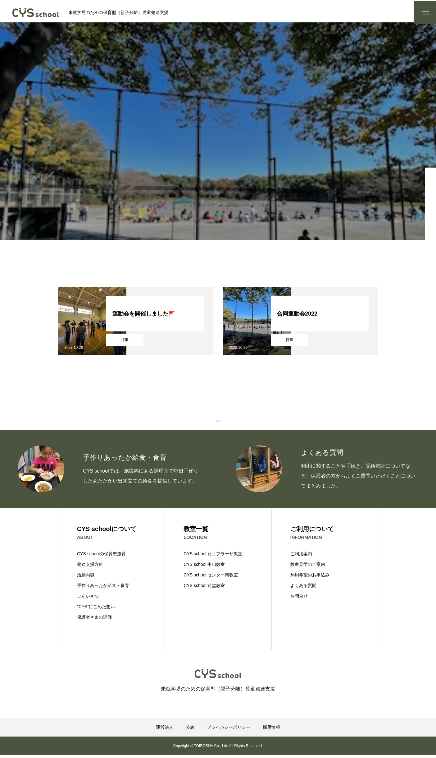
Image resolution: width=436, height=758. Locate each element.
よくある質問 (303, 588)
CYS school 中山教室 (204, 567)
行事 (125, 342)
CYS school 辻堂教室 (204, 588)
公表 (190, 730)
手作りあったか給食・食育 (103, 588)
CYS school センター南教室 (211, 577)
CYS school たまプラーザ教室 (213, 556)
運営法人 (164, 730)
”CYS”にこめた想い (96, 609)
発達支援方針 (90, 567)
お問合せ (299, 599)
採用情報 (271, 730)
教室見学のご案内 (307, 567)
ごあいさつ (88, 599)
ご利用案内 (301, 556)
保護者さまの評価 (94, 620)
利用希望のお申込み (309, 577)
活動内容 (85, 577)
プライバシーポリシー (228, 730)
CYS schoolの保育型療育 (101, 556)
